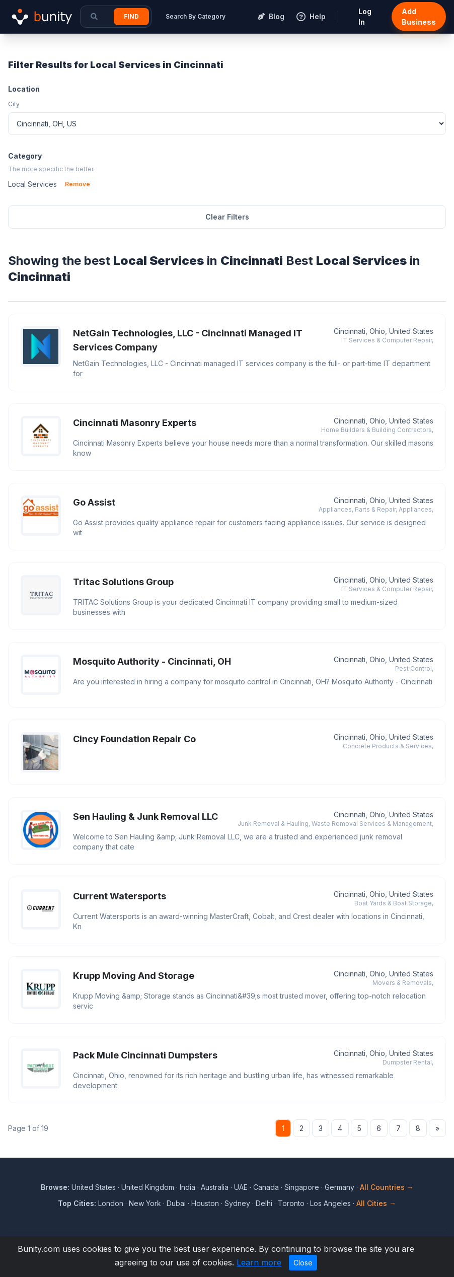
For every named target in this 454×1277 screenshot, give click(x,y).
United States (93, 1187)
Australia (215, 1187)
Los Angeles (330, 1203)
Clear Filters (227, 216)
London (110, 1203)
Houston (205, 1203)
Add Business (419, 16)
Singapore (301, 1187)
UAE (241, 1187)
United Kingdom (147, 1187)
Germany (339, 1187)
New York (145, 1203)
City (14, 104)
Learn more (259, 1262)
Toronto (291, 1203)
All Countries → (387, 1187)
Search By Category (195, 16)
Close (303, 1262)
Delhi (264, 1203)
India (187, 1187)
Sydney (237, 1203)
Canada (266, 1187)
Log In (364, 16)
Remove (77, 184)
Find (131, 16)
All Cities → (376, 1203)
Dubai (176, 1203)
